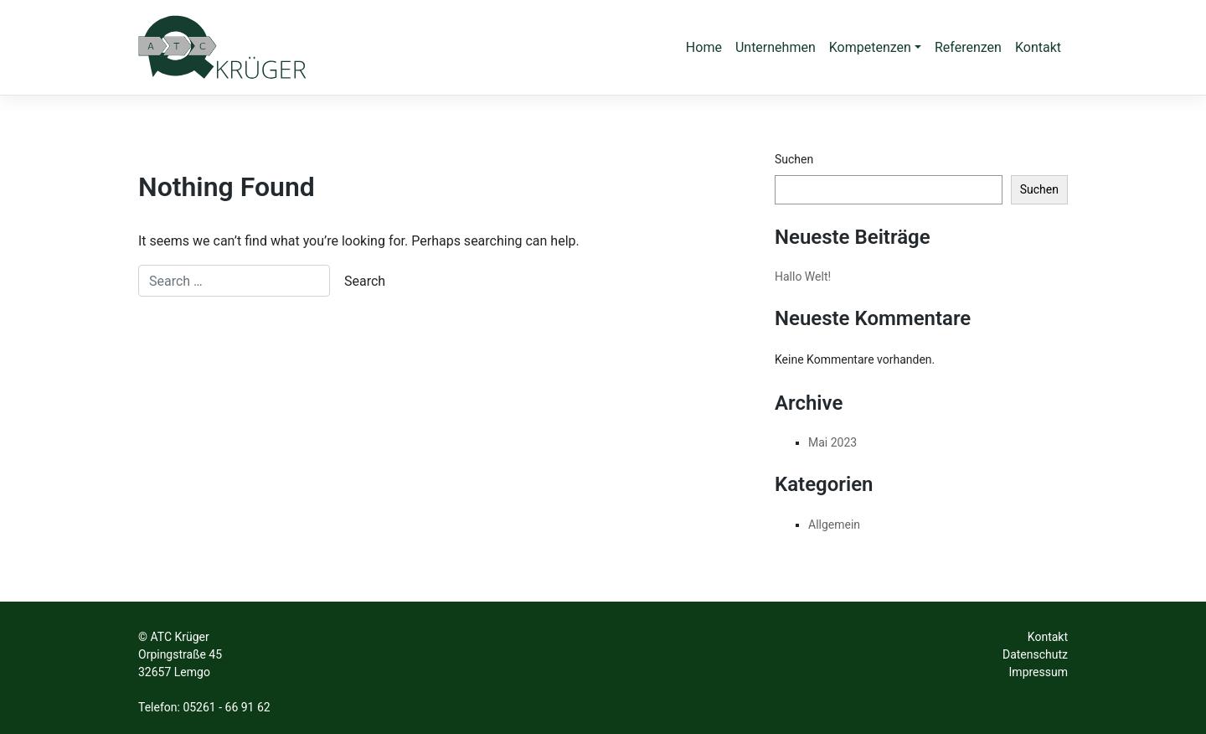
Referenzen (968, 47)
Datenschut (1032, 654)
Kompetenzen (870, 47)
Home (704, 47)
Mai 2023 (832, 442)
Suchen (794, 159)
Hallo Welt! (803, 276)
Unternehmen (775, 47)
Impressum (1038, 672)
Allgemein (834, 524)
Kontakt (1038, 47)
